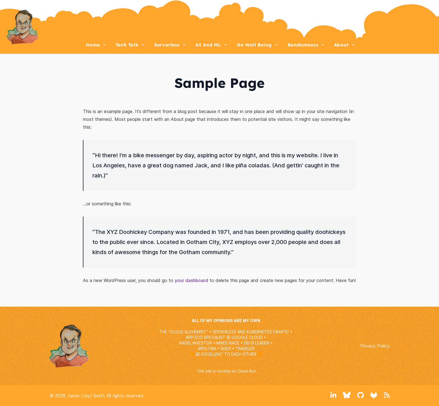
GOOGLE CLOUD (247, 337)
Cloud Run (246, 371)
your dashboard (191, 280)
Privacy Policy (375, 346)
